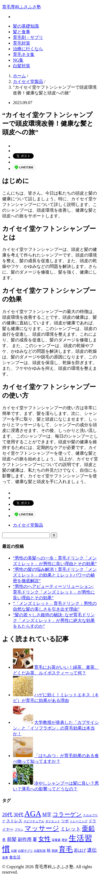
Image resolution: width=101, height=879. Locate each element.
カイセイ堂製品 (28, 525)
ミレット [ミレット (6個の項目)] (70, 829)
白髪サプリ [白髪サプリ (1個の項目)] (25, 850)
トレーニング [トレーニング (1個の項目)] (79, 821)
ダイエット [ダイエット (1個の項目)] (52, 821)
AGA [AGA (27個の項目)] (33, 813)
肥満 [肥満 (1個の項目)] (55, 850)
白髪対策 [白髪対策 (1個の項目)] (40, 850)
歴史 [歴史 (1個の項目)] (65, 839)
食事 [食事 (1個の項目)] (5, 857)
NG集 (18, 60)
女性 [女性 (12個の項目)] (44, 838)
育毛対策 (21, 43)
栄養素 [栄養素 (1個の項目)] (56, 839)
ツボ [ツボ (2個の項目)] (65, 821)
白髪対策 (21, 66)
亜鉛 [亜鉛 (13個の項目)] (88, 828)
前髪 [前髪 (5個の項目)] (12, 839)
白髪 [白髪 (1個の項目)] (14, 850)
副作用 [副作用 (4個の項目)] (25, 839)
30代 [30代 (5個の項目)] (18, 814)
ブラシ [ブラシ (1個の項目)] (19, 829)
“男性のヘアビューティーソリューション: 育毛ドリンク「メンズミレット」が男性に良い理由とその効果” (54, 592)
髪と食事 (21, 31)
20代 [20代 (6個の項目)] (7, 814)
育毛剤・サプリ (28, 37)
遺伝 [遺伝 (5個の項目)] (92, 850)
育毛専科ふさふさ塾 (21, 7)
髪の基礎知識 (26, 26)
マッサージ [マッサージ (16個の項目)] (42, 828)
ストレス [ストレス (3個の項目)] (14, 820)
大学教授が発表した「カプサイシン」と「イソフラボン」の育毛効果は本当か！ (56, 728)
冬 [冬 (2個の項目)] (4, 840)
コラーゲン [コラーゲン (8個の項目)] (67, 814)
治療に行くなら (28, 48)
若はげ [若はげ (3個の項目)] (80, 850)
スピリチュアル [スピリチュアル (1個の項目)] (33, 821)
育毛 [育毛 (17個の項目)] (66, 849)
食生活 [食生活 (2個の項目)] (14, 857)
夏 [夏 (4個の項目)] (35, 839)
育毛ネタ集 (23, 54)
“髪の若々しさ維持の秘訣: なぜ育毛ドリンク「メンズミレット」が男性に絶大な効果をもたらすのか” (54, 620)
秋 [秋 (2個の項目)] (49, 850)
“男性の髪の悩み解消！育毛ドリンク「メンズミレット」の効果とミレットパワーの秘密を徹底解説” (55, 575)
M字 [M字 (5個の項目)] (46, 814)
